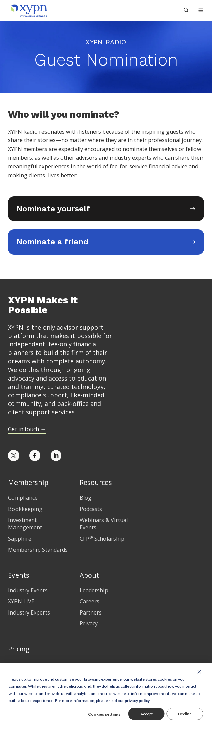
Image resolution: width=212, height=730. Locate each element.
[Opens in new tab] (106, 208)
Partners (91, 612)
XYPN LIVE (21, 601)
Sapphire (19, 538)
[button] (200, 10)
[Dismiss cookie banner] (199, 671)
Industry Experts (29, 612)
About (89, 575)
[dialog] (106, 696)
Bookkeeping (25, 509)
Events (18, 575)
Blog (85, 497)
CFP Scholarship (102, 538)
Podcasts (91, 509)
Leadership (94, 590)
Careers (89, 601)
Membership (28, 482)
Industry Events (28, 590)
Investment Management (25, 523)
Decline (185, 713)
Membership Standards (38, 549)
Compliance (23, 497)
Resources (96, 482)
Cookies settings (104, 714)
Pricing (19, 648)
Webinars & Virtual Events (104, 523)
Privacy (89, 623)
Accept (146, 713)
